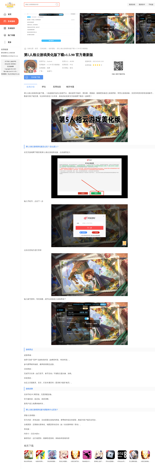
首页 (36, 48)
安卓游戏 (43, 48)
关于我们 (7, 61)
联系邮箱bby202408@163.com (9, 56)
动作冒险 (52, 48)
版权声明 (13, 61)
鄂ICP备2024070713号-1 (10, 71)
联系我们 (13, 64)
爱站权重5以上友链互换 (8, 53)
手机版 (151, 4)
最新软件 (142, 4)
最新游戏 (132, 4)
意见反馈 (7, 64)
